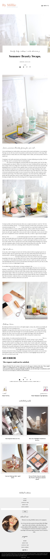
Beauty (12, 51)
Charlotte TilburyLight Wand (9, 349)
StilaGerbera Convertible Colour (34, 338)
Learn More (23, 557)
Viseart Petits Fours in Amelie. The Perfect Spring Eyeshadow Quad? (37, 478)
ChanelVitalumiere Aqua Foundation (28, 328)
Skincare (35, 51)
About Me (25, 504)
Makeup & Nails (25, 51)
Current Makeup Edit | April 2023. (12, 477)
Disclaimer (25, 506)
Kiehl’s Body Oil (13, 237)
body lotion (18, 227)
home (25, 500)
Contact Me (25, 502)
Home (25, 540)
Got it (28, 557)
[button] (43, 5)
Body (17, 51)
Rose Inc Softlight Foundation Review (37, 439)
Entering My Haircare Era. (12, 438)
